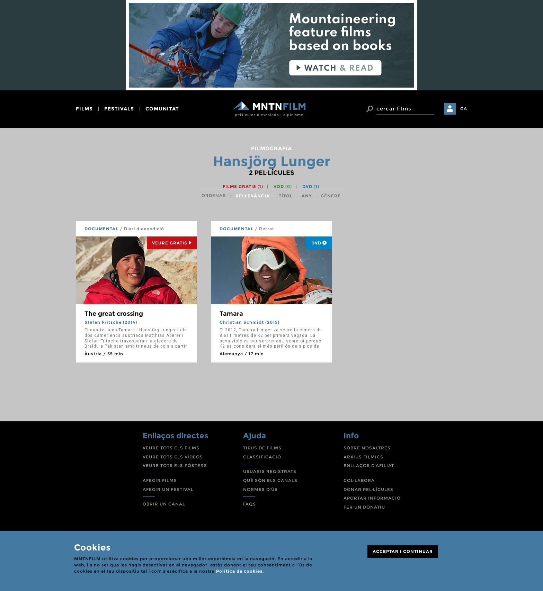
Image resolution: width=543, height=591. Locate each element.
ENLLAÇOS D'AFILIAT (369, 465)
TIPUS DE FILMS (262, 447)
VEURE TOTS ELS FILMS (171, 447)
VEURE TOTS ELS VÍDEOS (173, 456)
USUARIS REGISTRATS (269, 471)
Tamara (231, 313)
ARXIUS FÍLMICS (363, 456)
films (84, 109)
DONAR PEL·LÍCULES (368, 489)
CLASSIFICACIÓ (262, 456)
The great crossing (113, 313)
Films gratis (243, 186)
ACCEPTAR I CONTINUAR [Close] (403, 551)
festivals (119, 109)
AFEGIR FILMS (160, 480)
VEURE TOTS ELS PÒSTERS (175, 465)
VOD (283, 186)
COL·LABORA (359, 480)
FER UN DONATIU (364, 507)
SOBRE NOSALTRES (367, 447)
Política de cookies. (240, 571)
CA (463, 108)
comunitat (162, 109)
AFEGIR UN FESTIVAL (168, 489)
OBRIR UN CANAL (164, 504)
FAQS (249, 504)
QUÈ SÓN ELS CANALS (270, 480)
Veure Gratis (172, 242)
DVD (310, 186)
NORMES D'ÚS (260, 489)
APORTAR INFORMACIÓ (372, 498)
